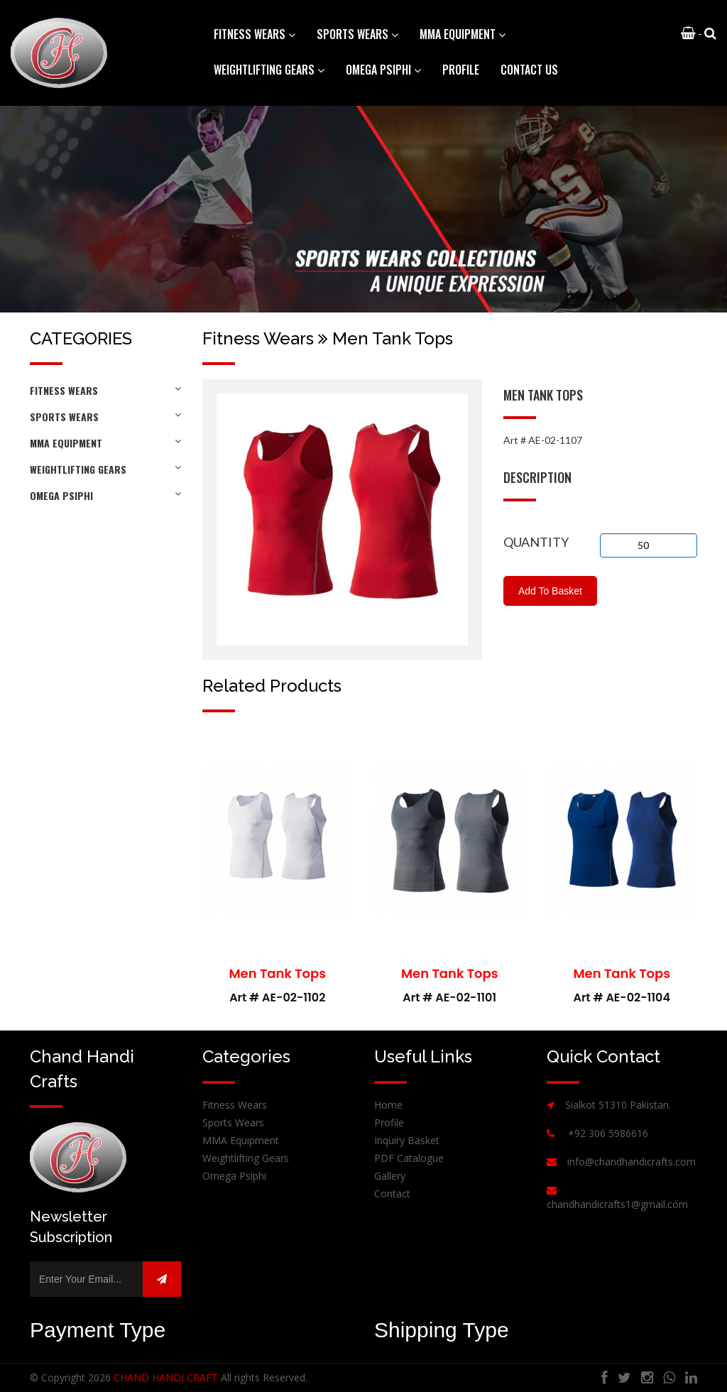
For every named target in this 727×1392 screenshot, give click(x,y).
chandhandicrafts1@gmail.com (617, 1204)
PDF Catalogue (409, 1158)
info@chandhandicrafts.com (631, 1161)
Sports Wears (105, 416)
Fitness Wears (105, 390)
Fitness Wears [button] (254, 34)
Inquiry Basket (406, 1140)
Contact (392, 1193)
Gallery (389, 1175)
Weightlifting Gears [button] (269, 69)
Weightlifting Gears (105, 469)
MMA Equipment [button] (462, 34)
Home (388, 1104)
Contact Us (529, 69)
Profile (460, 69)
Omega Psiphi (105, 495)
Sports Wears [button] (357, 34)
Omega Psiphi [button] (383, 69)
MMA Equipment (105, 442)
